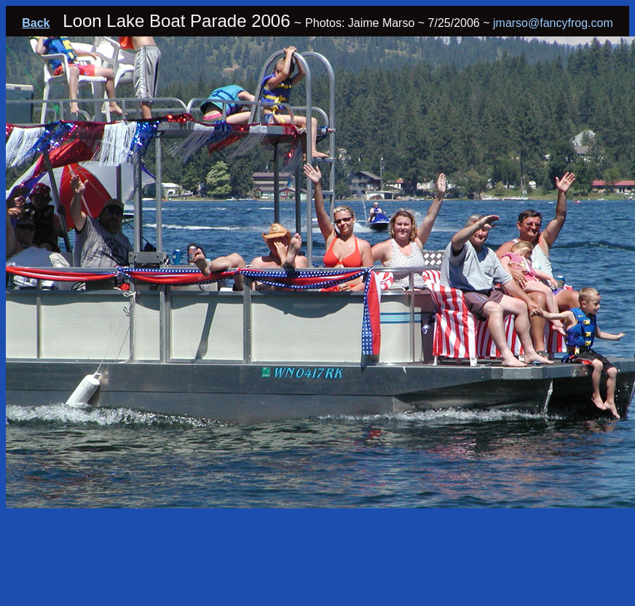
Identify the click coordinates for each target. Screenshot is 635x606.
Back (36, 23)
